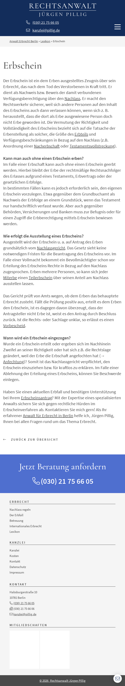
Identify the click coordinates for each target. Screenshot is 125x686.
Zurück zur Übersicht (30, 439)
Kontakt (15, 561)
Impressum (17, 572)
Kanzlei (14, 550)
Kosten (14, 556)
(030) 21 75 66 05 (45, 22)
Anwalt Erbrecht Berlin (24, 41)
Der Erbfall (16, 515)
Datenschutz (18, 567)
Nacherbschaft (47, 146)
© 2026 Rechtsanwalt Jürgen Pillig (62, 681)
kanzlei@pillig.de (46, 30)
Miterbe (10, 277)
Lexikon (45, 41)
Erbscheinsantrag (36, 397)
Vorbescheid (14, 325)
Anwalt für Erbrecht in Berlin (48, 415)
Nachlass (72, 98)
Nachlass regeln (20, 509)
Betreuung (16, 521)
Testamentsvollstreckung (92, 146)
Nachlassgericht (51, 247)
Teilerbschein (40, 277)
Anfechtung (13, 361)
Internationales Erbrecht (26, 526)
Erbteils (81, 134)
